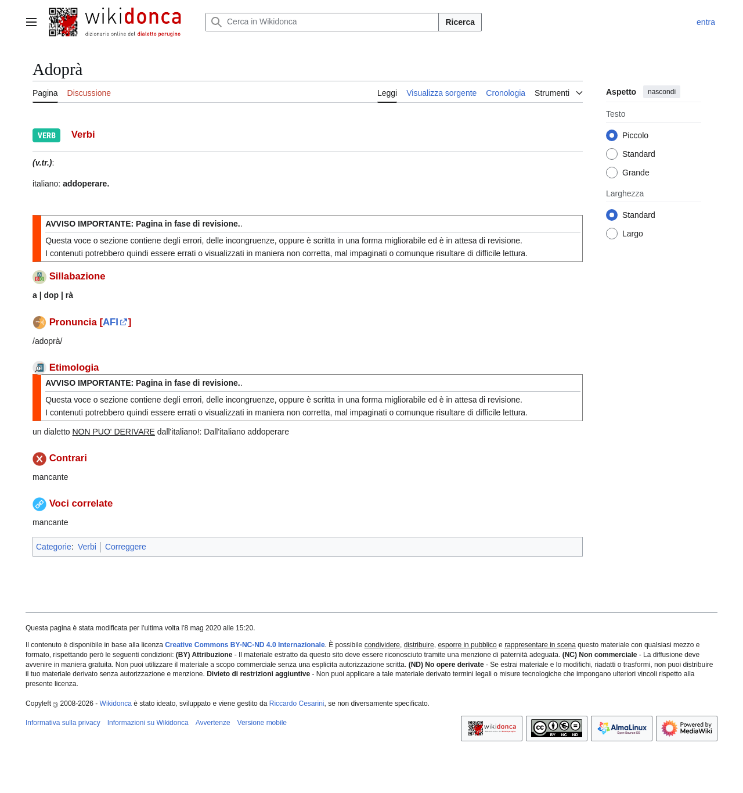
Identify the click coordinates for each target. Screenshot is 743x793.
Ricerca (460, 22)
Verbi (87, 546)
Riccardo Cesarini (296, 703)
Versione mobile (262, 723)
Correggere (125, 546)
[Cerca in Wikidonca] (322, 22)
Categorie (53, 546)
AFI (110, 322)
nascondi (662, 92)
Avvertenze (213, 723)
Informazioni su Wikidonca (148, 723)
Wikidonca (116, 703)
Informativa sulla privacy (63, 723)
